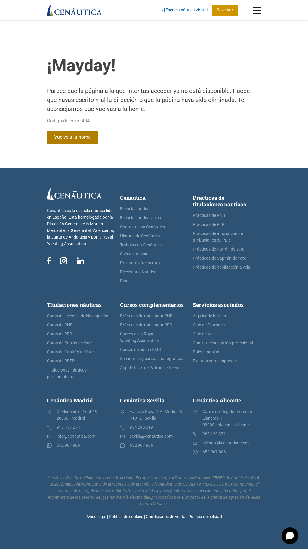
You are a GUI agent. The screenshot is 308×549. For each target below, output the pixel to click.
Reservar (225, 10)
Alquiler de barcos (209, 316)
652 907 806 (68, 445)
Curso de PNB (60, 325)
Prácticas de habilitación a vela (221, 267)
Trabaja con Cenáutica (141, 245)
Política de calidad (205, 516)
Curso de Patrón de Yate (69, 343)
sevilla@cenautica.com (151, 436)
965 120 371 (214, 433)
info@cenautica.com (76, 436)
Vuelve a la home (72, 137)
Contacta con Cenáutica (142, 227)
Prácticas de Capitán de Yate (219, 258)
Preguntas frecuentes (140, 263)
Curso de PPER (61, 361)
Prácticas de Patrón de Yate (218, 249)
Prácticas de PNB (209, 215)
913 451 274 (68, 427)
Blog (124, 281)
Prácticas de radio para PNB (146, 316)
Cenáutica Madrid (70, 400)
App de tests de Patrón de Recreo (151, 367)
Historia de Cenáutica (140, 236)
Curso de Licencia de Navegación (77, 316)
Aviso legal (96, 516)
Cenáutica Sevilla (142, 400)
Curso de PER (59, 334)
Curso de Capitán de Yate (70, 352)
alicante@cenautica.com (225, 443)
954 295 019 (141, 427)
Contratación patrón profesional (223, 343)
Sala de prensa (133, 254)
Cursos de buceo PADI (140, 349)
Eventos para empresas (215, 361)
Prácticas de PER (209, 224)
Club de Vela (204, 334)
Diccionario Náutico (138, 272)
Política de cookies (126, 516)
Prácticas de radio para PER (146, 325)
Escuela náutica (134, 208)
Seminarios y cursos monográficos (152, 358)
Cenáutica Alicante (217, 400)
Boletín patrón (206, 352)
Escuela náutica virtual (184, 10)
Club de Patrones (209, 325)
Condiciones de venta (166, 516)
